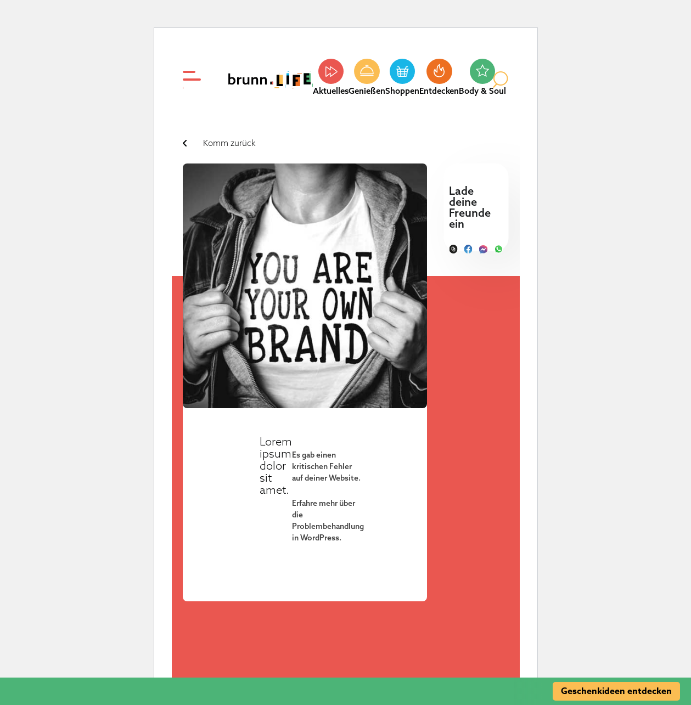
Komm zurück (229, 143)
